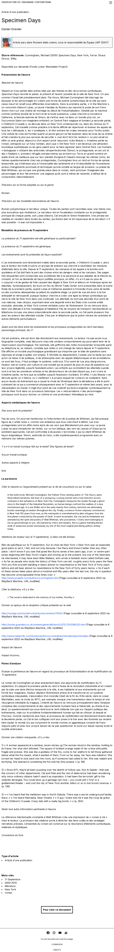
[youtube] (59, 933)
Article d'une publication (18, 860)
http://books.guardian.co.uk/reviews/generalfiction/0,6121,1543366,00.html (43, 624)
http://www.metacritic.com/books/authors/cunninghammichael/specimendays (45, 635)
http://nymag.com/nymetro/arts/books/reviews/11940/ (32, 613)
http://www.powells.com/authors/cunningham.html (30, 577)
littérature (10, 886)
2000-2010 (11, 882)
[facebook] (48, 933)
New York (10, 889)
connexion (57, 944)
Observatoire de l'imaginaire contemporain (57, 2)
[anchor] (65, 933)
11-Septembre (12, 879)
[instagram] (54, 933)
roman (8, 892)
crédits (57, 950)
